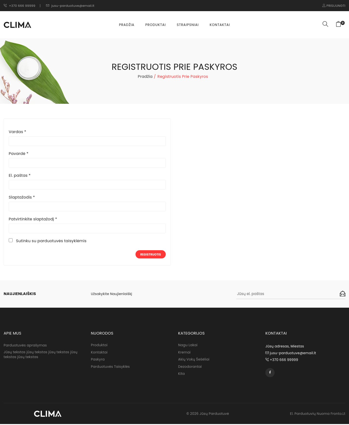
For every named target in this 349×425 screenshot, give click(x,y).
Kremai (184, 353)
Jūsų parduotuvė (214, 414)
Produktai (155, 24)
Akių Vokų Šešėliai (193, 360)
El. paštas (20, 175)
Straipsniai (188, 24)
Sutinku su (51, 241)
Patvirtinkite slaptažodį (33, 219)
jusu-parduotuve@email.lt (70, 6)
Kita (181, 374)
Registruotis (150, 254)
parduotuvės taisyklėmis (62, 241)
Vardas (17, 131)
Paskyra (98, 360)
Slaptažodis (22, 197)
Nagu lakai (188, 345)
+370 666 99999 (19, 6)
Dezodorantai (190, 367)
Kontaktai (220, 24)
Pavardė (18, 153)
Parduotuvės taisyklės (110, 367)
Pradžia (126, 24)
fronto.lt (338, 414)
